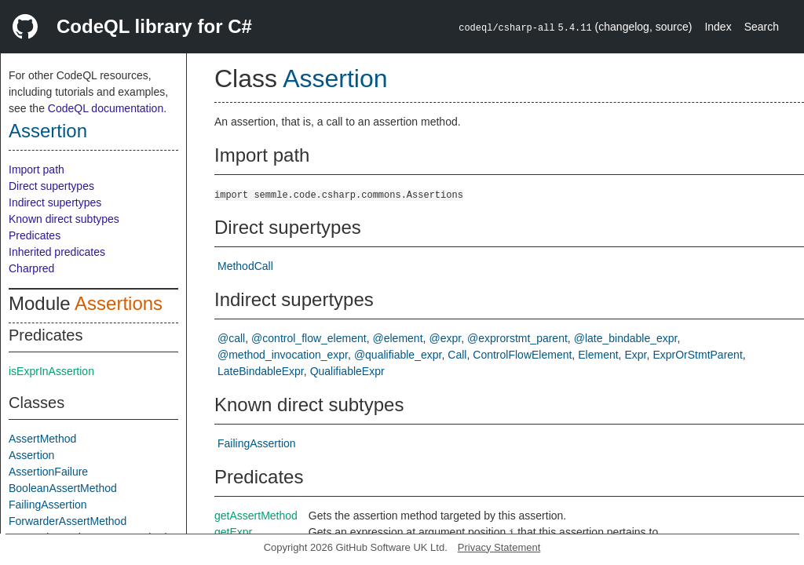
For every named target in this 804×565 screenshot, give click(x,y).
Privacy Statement (499, 547)
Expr (636, 354)
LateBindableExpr (260, 371)
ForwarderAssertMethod (67, 521)
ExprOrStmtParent (697, 354)
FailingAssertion (48, 504)
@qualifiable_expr (398, 354)
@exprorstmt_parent (517, 338)
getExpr (233, 532)
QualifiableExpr (347, 371)
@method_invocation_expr (282, 354)
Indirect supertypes (55, 202)
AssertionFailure (48, 471)
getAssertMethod (256, 515)
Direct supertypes (51, 186)
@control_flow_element (309, 338)
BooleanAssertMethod (63, 488)
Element (598, 354)
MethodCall (245, 266)
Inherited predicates (57, 252)
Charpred (31, 268)
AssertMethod (42, 438)
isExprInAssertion (51, 371)
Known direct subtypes (64, 219)
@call (231, 338)
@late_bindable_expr (626, 338)
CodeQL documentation (105, 108)
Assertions (119, 303)
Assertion (48, 130)
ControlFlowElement (522, 354)
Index (717, 26)
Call (457, 354)
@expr (445, 338)
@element (398, 338)
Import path (36, 169)
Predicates (34, 235)
